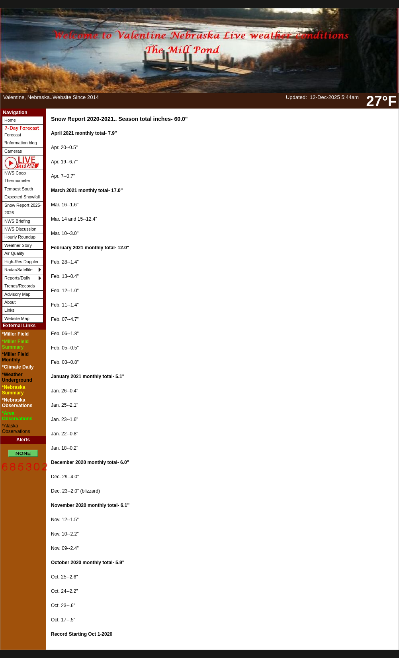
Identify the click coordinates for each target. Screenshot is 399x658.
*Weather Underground (17, 377)
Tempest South (18, 188)
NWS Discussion (20, 229)
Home (10, 120)
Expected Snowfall (22, 196)
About (10, 302)
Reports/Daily (17, 278)
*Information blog (20, 142)
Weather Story (18, 245)
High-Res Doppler (21, 261)
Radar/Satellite (18, 269)
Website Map (16, 318)
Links (9, 310)
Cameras (13, 151)
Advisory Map (17, 294)
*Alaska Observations (16, 428)
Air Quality (14, 253)
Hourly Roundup (19, 237)
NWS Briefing (17, 221)
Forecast (21, 131)
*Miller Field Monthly (15, 357)
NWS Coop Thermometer (17, 177)
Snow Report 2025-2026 (22, 209)
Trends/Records (19, 285)
